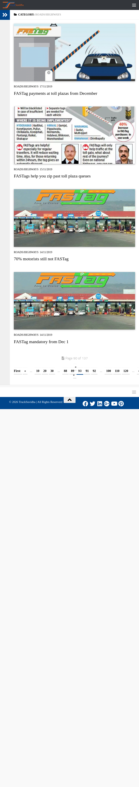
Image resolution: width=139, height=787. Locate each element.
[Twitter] (92, 404)
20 (44, 371)
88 (65, 371)
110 (117, 371)
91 (87, 371)
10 (37, 371)
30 (52, 371)
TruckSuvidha (27, 402)
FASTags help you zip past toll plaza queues (52, 175)
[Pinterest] (121, 404)
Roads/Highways (26, 86)
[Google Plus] (107, 404)
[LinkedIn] (99, 404)
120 (125, 371)
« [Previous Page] (25, 371)
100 (108, 371)
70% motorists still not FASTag (41, 258)
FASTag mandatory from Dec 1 (41, 341)
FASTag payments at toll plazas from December (55, 93)
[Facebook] (85, 404)
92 (94, 371)
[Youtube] (114, 404)
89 (72, 371)
